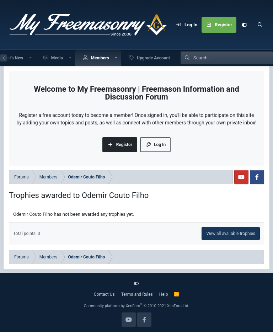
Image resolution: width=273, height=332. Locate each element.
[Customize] (244, 25)
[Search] (260, 25)
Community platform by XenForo (136, 306)
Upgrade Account (153, 57)
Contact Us (104, 294)
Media (57, 57)
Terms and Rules (137, 294)
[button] (31, 58)
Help (163, 294)
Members (100, 57)
